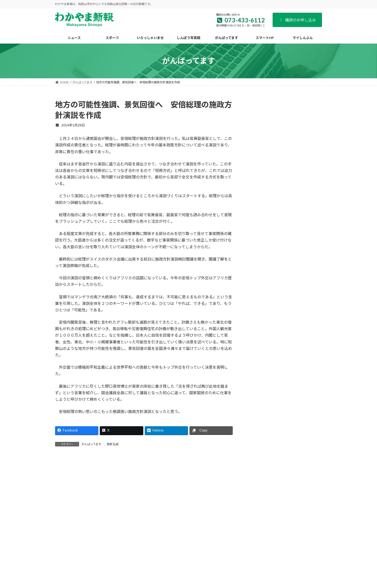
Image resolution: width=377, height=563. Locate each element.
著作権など (276, 521)
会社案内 (100, 521)
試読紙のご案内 (152, 521)
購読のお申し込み (297, 20)
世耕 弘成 (113, 444)
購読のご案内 (123, 521)
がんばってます (91, 444)
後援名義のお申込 (215, 521)
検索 (310, 103)
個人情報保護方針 (247, 521)
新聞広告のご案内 (182, 521)
